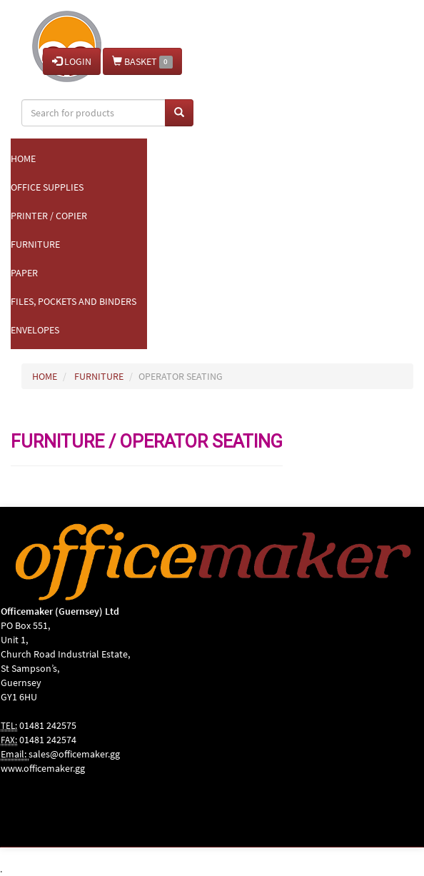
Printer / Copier (49, 215)
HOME (44, 376)
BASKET (142, 62)
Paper (24, 272)
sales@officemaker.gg (74, 753)
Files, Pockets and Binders (73, 301)
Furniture (35, 244)
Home (23, 158)
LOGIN (71, 61)
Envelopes (35, 329)
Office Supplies (47, 187)
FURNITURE (98, 376)
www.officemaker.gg (43, 768)
